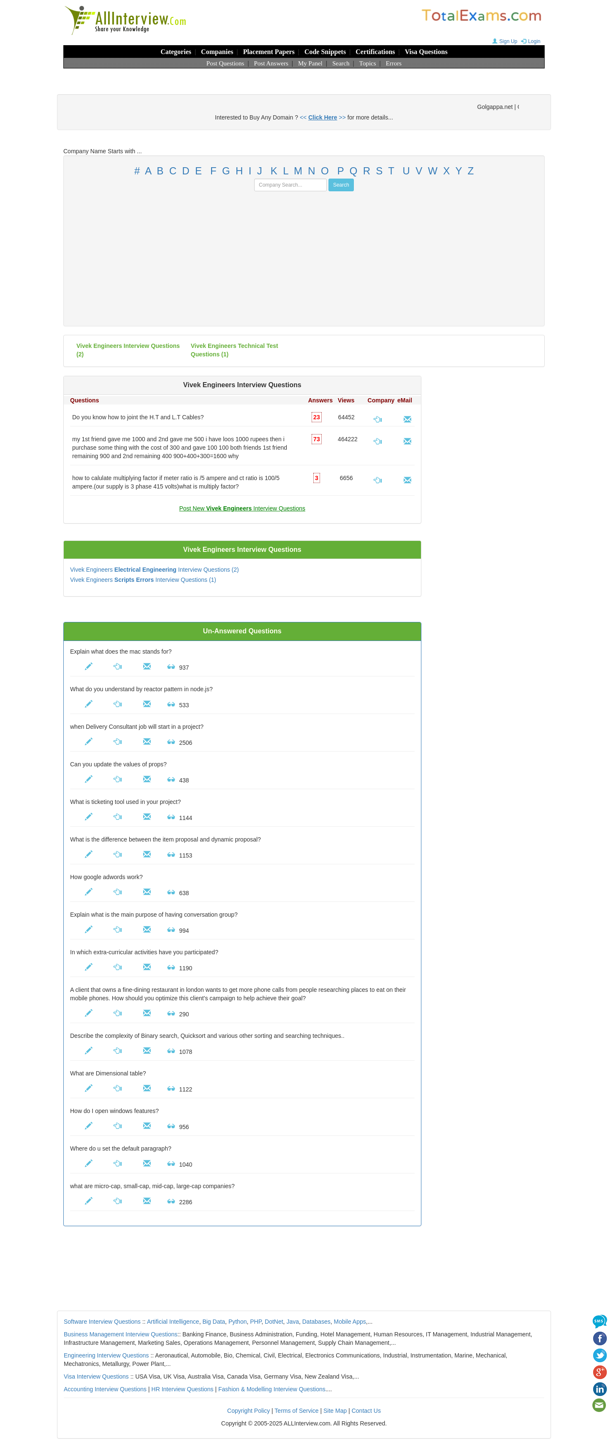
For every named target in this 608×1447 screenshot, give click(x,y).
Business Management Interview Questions (120, 1334)
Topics (367, 63)
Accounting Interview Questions (105, 1389)
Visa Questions (426, 51)
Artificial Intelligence (173, 1321)
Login (529, 41)
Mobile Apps (350, 1321)
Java (292, 1321)
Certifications (375, 51)
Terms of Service (296, 1410)
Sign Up (504, 41)
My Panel (310, 63)
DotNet (274, 1321)
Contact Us (366, 1410)
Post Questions (225, 63)
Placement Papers (269, 51)
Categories (175, 51)
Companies (217, 51)
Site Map (335, 1410)
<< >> (323, 117)
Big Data (213, 1321)
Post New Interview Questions (242, 508)
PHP (255, 1321)
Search (341, 63)
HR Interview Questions (183, 1389)
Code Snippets (325, 51)
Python (237, 1321)
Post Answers (271, 63)
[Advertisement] (304, 254)
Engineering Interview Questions (106, 1355)
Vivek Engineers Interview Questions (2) (154, 569)
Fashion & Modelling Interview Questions (272, 1389)
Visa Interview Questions (96, 1376)
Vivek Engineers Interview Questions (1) (143, 579)
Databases (316, 1321)
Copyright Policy (248, 1410)
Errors (394, 63)
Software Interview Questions (102, 1321)
